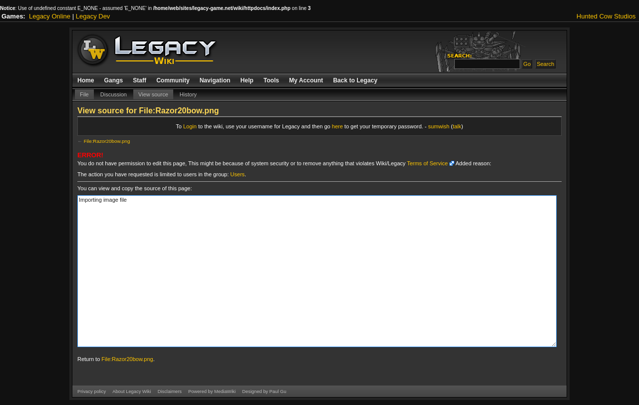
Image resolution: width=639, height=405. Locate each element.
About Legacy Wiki (131, 391)
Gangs (113, 80)
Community (173, 80)
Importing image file (317, 271)
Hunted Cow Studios (606, 16)
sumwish (438, 126)
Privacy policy (91, 391)
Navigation (215, 80)
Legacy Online (49, 16)
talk (457, 126)
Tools (271, 80)
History (188, 94)
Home (85, 80)
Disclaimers (170, 391)
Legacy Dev (93, 16)
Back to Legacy (355, 80)
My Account (306, 80)
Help (246, 80)
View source (153, 94)
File (84, 94)
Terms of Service (427, 163)
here (337, 126)
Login (190, 126)
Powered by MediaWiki (212, 391)
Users (237, 174)
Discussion (113, 94)
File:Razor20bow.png (107, 141)
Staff (139, 80)
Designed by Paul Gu (264, 391)
